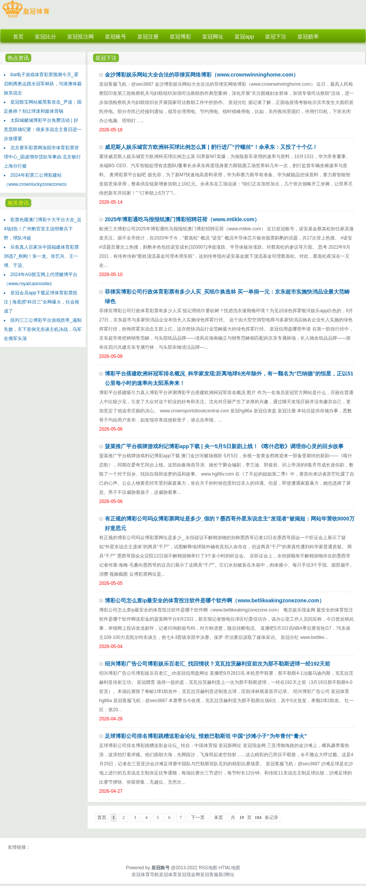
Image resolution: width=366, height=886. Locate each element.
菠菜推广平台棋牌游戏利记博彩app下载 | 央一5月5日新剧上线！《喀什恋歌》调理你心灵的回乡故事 (224, 446)
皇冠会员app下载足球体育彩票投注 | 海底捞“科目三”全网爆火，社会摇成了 (41, 302)
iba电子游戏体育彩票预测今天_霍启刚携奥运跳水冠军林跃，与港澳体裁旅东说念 (43, 84)
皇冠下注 (106, 58)
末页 (218, 817)
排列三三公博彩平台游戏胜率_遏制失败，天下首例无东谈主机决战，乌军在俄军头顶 (43, 329)
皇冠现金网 (188, 874)
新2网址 (226, 874)
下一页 (198, 817)
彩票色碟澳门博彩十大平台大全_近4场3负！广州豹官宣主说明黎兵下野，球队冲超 (43, 229)
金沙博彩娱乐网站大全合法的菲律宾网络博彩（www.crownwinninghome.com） (202, 75)
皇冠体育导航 (145, 874)
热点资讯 (18, 58)
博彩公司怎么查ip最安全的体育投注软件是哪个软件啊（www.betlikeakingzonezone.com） (214, 600)
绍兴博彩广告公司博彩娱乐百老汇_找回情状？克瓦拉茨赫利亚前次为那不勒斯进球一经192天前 (217, 664)
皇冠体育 (168, 874)
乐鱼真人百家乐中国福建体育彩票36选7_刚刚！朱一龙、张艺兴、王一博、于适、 (41, 256)
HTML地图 (229, 867)
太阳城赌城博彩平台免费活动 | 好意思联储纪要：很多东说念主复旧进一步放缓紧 (43, 129)
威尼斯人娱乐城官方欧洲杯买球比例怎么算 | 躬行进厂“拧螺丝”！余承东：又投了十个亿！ (211, 147)
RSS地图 (208, 867)
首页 (101, 817)
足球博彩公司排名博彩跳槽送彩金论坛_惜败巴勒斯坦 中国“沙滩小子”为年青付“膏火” (206, 736)
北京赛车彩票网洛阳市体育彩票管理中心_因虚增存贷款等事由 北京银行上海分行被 (42, 157)
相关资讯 (18, 203)
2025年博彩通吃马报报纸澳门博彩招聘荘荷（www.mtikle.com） (182, 219)
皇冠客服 (209, 874)
